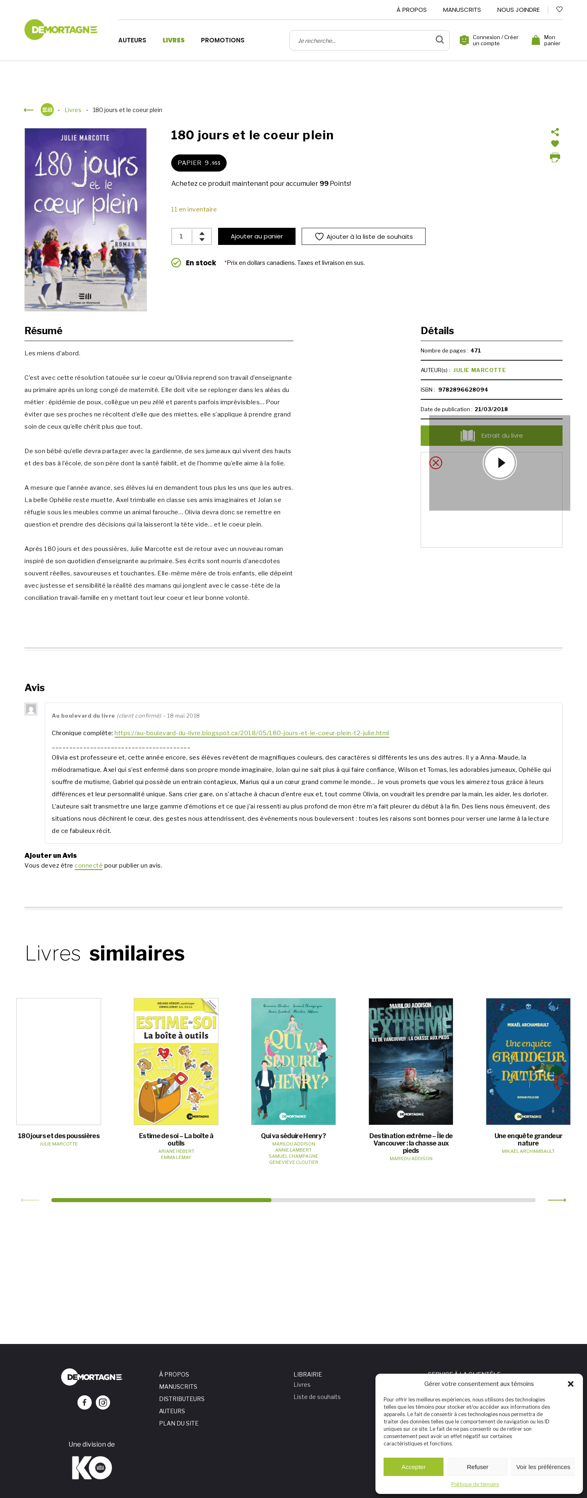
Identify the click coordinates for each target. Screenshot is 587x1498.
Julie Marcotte (479, 370)
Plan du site (179, 1423)
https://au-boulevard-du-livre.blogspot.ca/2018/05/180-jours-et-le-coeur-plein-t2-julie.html (252, 733)
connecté (89, 865)
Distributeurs (182, 1398)
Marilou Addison (293, 1144)
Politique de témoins (475, 1484)
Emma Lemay (176, 1157)
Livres (174, 40)
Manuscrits (462, 9)
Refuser (478, 1466)
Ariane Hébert (176, 1151)
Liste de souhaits (317, 1396)
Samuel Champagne (293, 1156)
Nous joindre (518, 9)
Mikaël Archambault (528, 1151)
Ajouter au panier (257, 236)
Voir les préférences (543, 1466)
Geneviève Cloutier (293, 1162)
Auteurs (132, 40)
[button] (571, 1384)
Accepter (414, 1466)
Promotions (223, 40)
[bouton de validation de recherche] (439, 40)
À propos (412, 9)
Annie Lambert (293, 1150)
